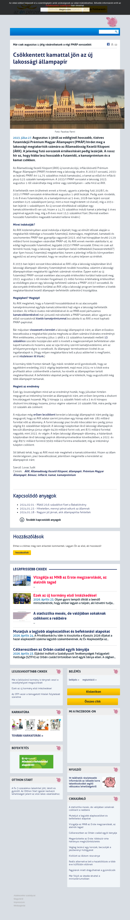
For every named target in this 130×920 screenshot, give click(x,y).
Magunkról (18, 899)
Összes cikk (93, 701)
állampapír (75, 471)
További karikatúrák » (27, 735)
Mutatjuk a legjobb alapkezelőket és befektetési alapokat (88, 817)
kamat (52, 475)
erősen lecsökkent (44, 414)
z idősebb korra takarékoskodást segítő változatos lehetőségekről (84, 783)
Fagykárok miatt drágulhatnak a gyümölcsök (92, 870)
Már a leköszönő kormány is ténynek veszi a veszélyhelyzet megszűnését (35, 681)
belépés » (74, 679)
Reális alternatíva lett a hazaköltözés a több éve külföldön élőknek (92, 863)
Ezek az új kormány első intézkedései (32, 688)
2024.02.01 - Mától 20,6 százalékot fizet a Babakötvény (53, 504)
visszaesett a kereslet (42, 329)
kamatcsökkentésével (26, 314)
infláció (42, 475)
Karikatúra (20, 712)
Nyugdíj (75, 769)
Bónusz (32, 475)
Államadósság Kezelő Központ (49, 471)
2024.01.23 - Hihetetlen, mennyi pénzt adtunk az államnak (55, 508)
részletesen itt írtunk (31, 356)
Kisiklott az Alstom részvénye (84, 855)
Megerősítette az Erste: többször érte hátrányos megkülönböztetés (89, 840)
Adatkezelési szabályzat (24, 895)
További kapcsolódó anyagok (43, 519)
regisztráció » (89, 679)
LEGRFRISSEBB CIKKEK (30, 569)
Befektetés (20, 748)
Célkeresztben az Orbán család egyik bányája (93, 832)
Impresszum (19, 902)
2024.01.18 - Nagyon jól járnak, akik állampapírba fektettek (55, 512)
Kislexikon (93, 692)
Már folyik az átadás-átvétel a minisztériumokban (84, 877)
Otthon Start (22, 780)
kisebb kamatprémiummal (51, 318)
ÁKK (26, 471)
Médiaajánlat (19, 905)
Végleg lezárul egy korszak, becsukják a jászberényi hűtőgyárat (90, 849)
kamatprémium (66, 475)
